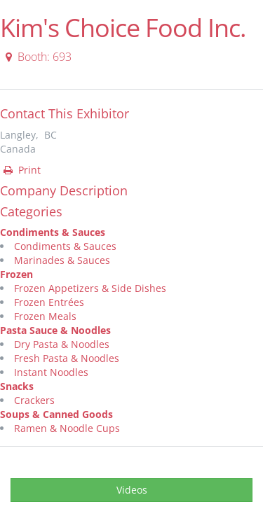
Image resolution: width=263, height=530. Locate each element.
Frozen (16, 274)
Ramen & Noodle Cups (67, 428)
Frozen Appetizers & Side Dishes (90, 288)
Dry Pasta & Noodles (61, 344)
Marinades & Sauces (62, 260)
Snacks (17, 386)
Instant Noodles (51, 372)
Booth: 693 (36, 56)
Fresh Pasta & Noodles (66, 358)
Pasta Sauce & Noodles (55, 330)
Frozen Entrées (49, 302)
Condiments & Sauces (52, 232)
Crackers (34, 400)
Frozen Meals (45, 316)
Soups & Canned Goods (56, 414)
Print (21, 169)
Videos (131, 489)
